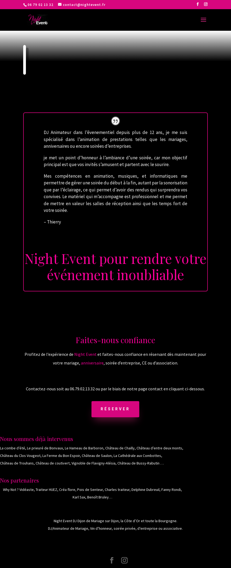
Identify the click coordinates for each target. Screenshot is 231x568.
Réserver (115, 409)
